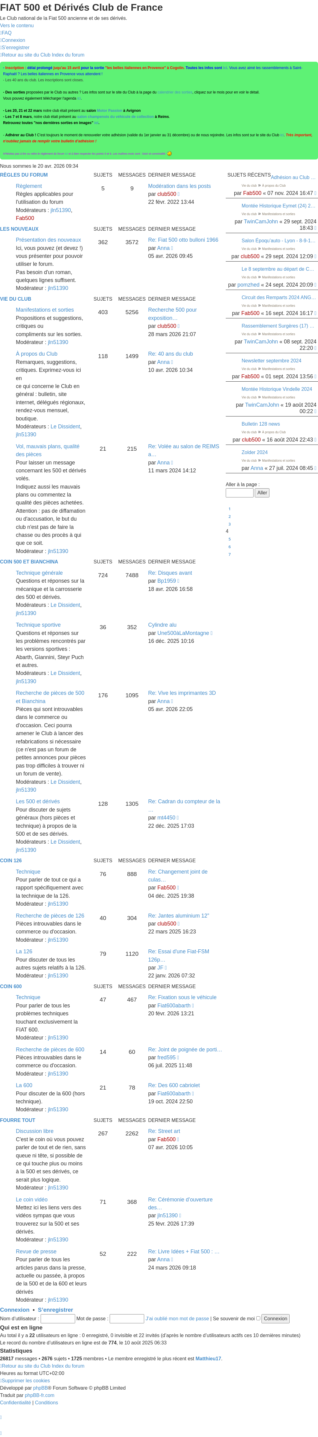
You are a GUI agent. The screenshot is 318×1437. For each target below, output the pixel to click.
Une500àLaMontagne (183, 633)
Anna (256, 468)
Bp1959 (166, 581)
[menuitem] (6, 32)
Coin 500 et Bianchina (29, 561)
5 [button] (229, 539)
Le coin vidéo (32, 1200)
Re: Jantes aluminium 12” (178, 916)
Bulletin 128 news (261, 424)
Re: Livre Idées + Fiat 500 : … (184, 1251)
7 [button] (229, 554)
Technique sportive (38, 625)
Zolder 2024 (255, 452)
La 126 (24, 951)
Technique (28, 872)
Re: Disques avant (170, 573)
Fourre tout (17, 1120)
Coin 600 (11, 986)
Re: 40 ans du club (170, 354)
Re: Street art (164, 1131)
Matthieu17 (208, 1358)
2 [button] (229, 516)
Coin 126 (11, 860)
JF (160, 968)
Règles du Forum (24, 175)
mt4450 (166, 818)
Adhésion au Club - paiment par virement (293, 177)
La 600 (24, 1085)
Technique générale (39, 573)
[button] (228, 477)
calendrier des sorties (175, 92)
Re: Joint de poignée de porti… (185, 1050)
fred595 (166, 1057)
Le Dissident (65, 426)
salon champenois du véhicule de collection (115, 117)
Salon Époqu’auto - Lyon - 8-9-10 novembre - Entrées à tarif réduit (279, 240)
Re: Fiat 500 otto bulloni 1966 (183, 240)
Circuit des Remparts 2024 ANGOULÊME (279, 297)
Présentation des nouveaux (48, 240)
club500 (250, 256)
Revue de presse (36, 1251)
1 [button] (229, 508)
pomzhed (248, 285)
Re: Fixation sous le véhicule (182, 997)
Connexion (15, 1310)
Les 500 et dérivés (38, 801)
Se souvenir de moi (236, 1318)
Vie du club (249, 185)
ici (225, 68)
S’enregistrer (55, 1310)
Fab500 (252, 193)
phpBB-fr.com (39, 1395)
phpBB (40, 1388)
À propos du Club (274, 185)
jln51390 (60, 210)
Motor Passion (109, 110)
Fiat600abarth (174, 1006)
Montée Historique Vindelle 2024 (277, 389)
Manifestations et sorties (278, 214)
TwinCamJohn (261, 221)
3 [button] (229, 524)
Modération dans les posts (179, 186)
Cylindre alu (162, 625)
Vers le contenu (17, 25)
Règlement (29, 186)
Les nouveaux (19, 229)
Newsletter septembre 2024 (272, 360)
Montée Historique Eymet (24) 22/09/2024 (279, 205)
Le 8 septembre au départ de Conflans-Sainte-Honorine (279, 269)
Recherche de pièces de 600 (50, 1050)
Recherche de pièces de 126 (50, 916)
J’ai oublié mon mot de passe (177, 1318)
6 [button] (229, 546)
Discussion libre (34, 1131)
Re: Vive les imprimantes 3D (182, 693)
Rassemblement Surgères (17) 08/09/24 (279, 325)
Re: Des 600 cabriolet (174, 1085)
